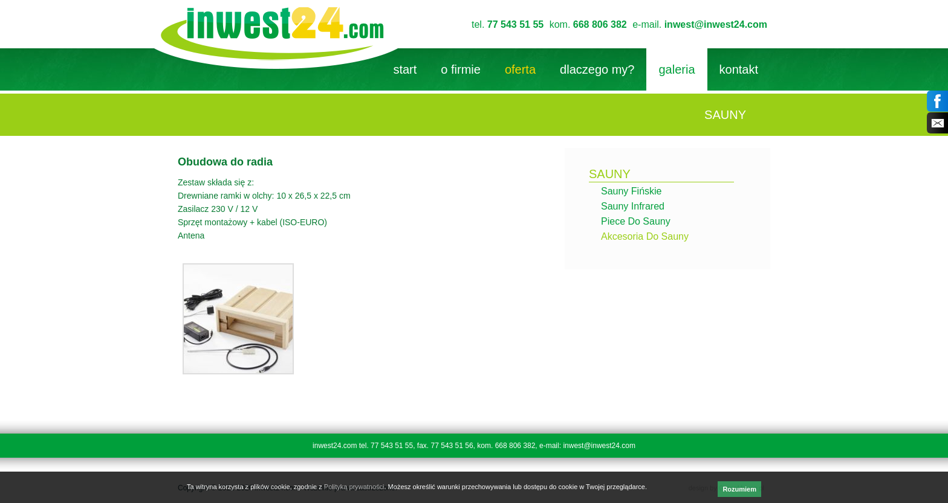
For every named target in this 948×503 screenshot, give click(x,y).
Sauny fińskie (631, 191)
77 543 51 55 (515, 24)
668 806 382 (600, 24)
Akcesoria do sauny (645, 236)
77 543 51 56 (452, 445)
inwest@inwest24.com (715, 24)
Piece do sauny (635, 221)
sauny (610, 174)
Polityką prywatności (354, 486)
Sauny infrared (632, 206)
